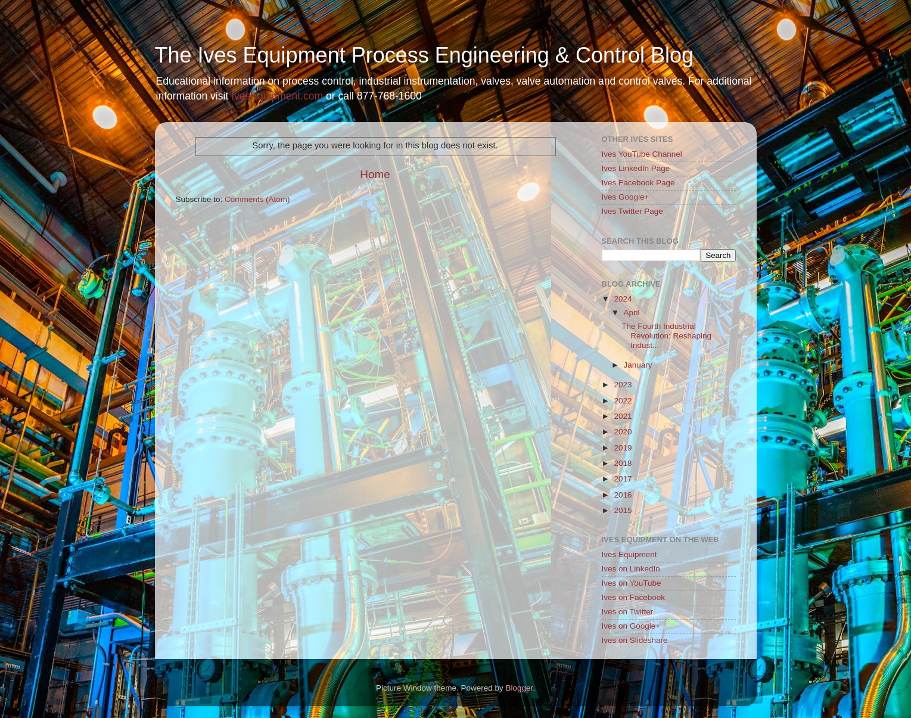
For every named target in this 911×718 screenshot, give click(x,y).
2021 (623, 416)
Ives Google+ (625, 196)
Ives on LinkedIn (631, 568)
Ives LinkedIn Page (636, 168)
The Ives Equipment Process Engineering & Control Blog (424, 55)
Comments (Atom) (257, 199)
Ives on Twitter (628, 611)
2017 (623, 478)
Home (375, 174)
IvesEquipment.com (277, 96)
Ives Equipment (629, 554)
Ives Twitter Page (632, 211)
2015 (623, 510)
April (632, 312)
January (638, 364)
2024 (623, 298)
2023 (623, 384)
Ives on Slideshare (635, 640)
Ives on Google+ (631, 625)
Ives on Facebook (634, 597)
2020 (623, 431)
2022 (623, 400)
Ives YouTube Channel (642, 154)
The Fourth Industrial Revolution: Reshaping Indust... (666, 336)
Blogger (519, 687)
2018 (623, 463)
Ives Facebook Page (638, 182)
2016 (623, 494)
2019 (623, 447)
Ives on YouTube (631, 583)
